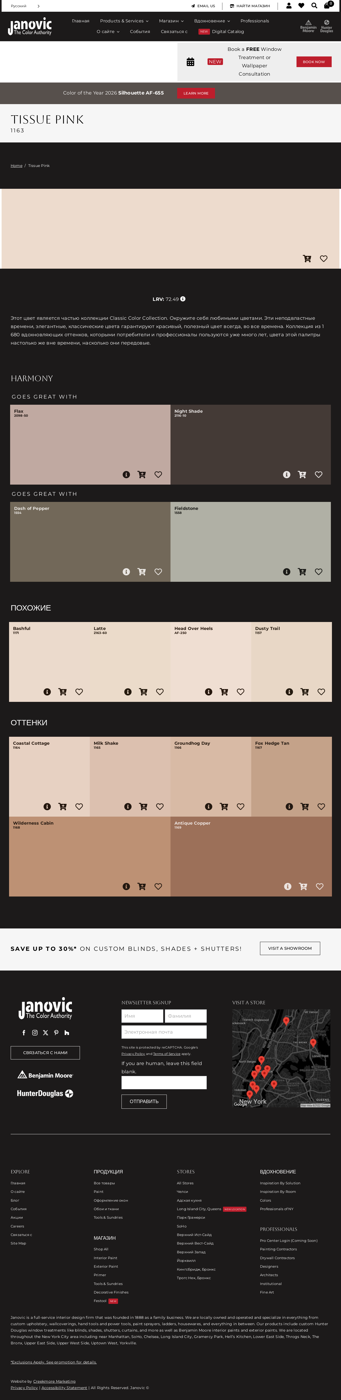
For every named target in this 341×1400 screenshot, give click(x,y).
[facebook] (24, 1032)
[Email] (164, 1032)
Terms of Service (166, 1054)
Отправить (144, 1101)
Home (16, 165)
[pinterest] (56, 1032)
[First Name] (142, 1016)
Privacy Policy (133, 1054)
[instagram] (35, 1032)
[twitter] (45, 1032)
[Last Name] (186, 1016)
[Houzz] (66, 1032)
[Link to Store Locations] (281, 1058)
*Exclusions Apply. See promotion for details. (54, 1362)
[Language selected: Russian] (25, 6)
